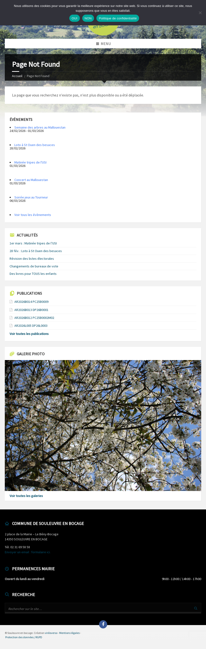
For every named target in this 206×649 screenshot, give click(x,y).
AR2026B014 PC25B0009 (31, 301)
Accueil (17, 76)
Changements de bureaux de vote (34, 266)
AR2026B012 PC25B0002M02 (34, 318)
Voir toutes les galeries (26, 496)
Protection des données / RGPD (23, 637)
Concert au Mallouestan (31, 180)
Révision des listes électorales (32, 258)
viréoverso (51, 633)
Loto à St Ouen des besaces (34, 145)
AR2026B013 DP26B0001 (31, 310)
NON (88, 18)
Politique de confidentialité (118, 18)
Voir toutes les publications (29, 334)
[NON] (200, 12)
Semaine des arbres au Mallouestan (39, 127)
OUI (74, 18)
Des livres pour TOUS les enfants (33, 273)
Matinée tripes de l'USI (30, 162)
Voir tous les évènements (32, 215)
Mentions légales (69, 633)
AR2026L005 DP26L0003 (30, 325)
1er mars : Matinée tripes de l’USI (33, 243)
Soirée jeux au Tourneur (31, 197)
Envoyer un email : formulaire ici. (28, 552)
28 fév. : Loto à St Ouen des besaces (36, 251)
